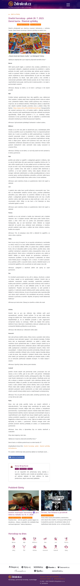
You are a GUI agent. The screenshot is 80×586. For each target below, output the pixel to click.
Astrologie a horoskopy (23, 24)
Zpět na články (14, 14)
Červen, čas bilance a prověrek (54, 512)
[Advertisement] (62, 44)
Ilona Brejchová (21, 466)
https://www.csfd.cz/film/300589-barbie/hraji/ (27, 108)
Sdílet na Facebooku (16, 457)
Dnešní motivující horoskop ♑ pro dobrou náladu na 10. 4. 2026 (23, 513)
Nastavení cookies (45, 579)
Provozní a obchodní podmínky (49, 576)
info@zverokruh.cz (59, 579)
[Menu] (68, 4)
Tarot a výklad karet (35, 24)
